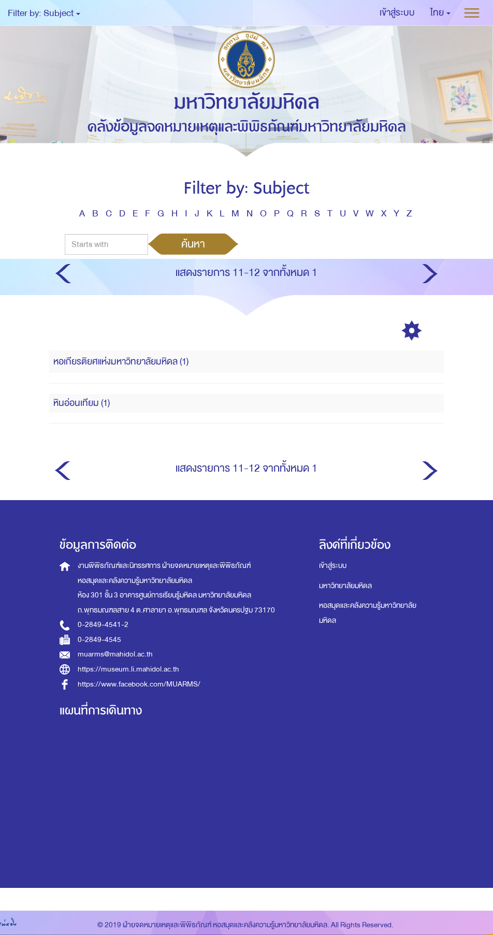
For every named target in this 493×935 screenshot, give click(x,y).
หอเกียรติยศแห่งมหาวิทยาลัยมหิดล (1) (121, 362)
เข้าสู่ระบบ (332, 565)
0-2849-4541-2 (103, 624)
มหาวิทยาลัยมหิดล (345, 585)
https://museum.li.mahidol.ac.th (128, 669)
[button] (440, 13)
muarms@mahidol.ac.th (115, 654)
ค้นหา (193, 244)
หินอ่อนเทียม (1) (81, 403)
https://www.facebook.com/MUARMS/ (139, 684)
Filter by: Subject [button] (44, 13)
